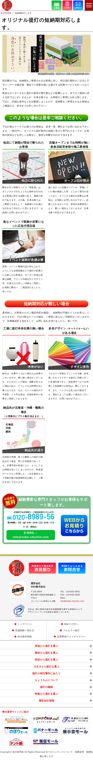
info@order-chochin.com (31, 537)
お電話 (57, 5)
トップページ (24, 624)
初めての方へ (71, 624)
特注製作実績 (24, 636)
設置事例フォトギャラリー (71, 636)
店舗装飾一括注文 (24, 630)
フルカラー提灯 (71, 630)
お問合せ (78, 5)
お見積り (67, 5)
